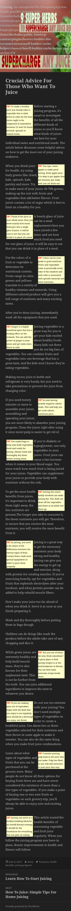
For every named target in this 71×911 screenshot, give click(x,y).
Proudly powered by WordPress (22, 906)
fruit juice (44, 861)
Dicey (30, 861)
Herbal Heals (18, 63)
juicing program (23, 865)
